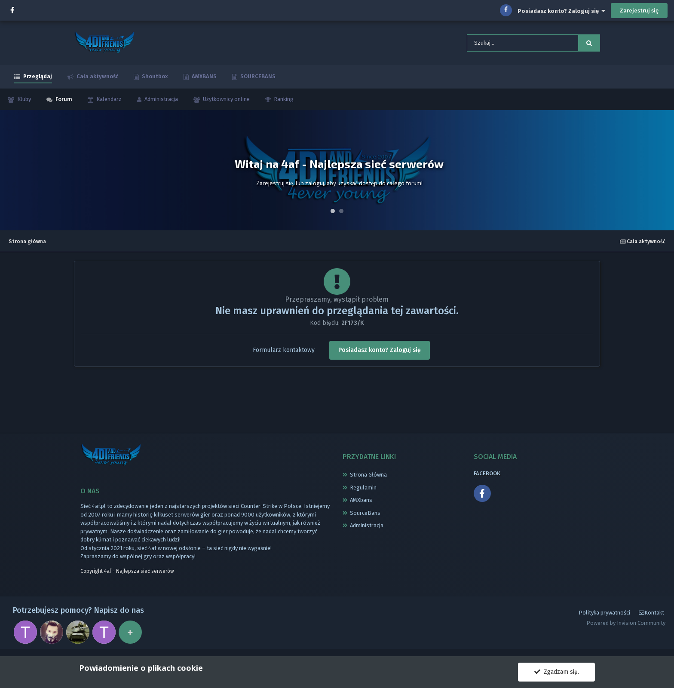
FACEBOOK (487, 476)
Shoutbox (154, 79)
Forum (63, 101)
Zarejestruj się (639, 10)
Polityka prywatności (604, 617)
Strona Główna (368, 477)
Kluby (23, 101)
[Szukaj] (509, 44)
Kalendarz (108, 101)
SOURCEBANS (257, 79)
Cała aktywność (96, 79)
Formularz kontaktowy (284, 352)
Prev (11, 173)
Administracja (160, 101)
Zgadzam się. (556, 672)
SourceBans (365, 515)
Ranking (283, 101)
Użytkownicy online (226, 101)
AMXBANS (203, 79)
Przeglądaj (37, 79)
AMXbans (361, 502)
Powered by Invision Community (625, 627)
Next (663, 173)
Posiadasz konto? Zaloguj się (561, 11)
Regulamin (363, 489)
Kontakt (651, 617)
